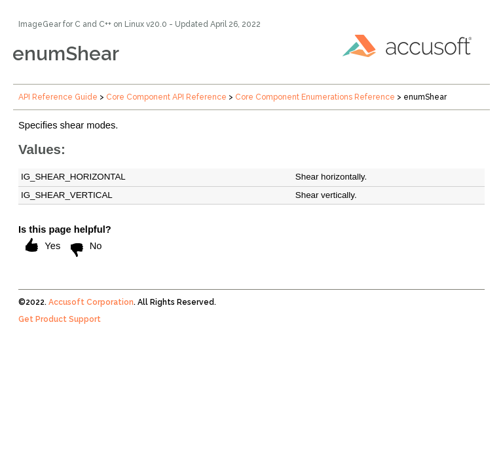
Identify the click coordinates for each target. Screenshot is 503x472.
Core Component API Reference (166, 97)
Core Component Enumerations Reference (315, 97)
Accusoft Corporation (91, 302)
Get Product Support (59, 319)
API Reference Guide (58, 97)
